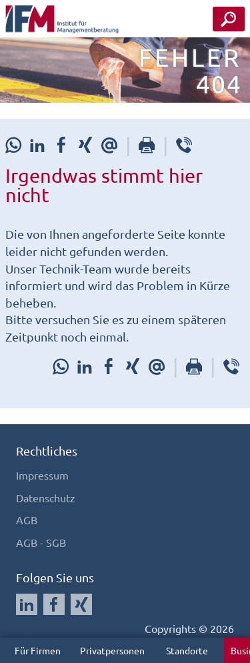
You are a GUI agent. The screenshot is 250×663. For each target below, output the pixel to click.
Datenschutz (45, 497)
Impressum (42, 475)
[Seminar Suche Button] (229, 19)
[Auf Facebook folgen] (54, 604)
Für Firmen (38, 650)
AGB (26, 519)
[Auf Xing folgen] (81, 604)
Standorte (187, 650)
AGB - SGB (41, 542)
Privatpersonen (112, 650)
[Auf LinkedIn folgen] (26, 604)
